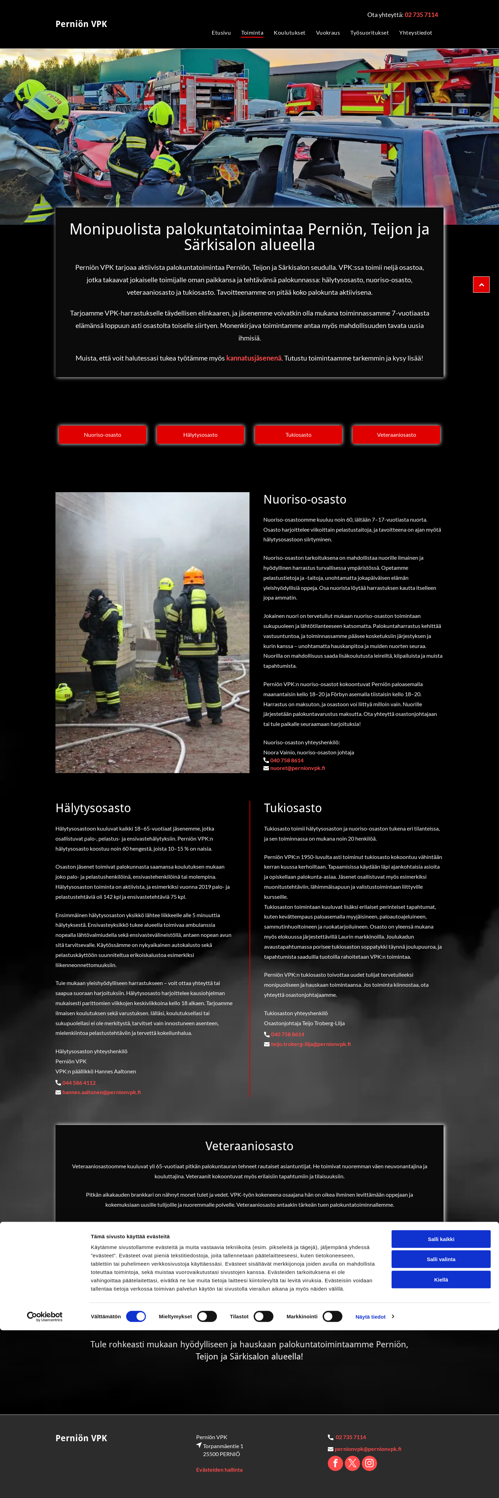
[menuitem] (216, 32)
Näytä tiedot (371, 1484)
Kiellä (441, 1448)
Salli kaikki (441, 1407)
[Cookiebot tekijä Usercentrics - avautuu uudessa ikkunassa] (45, 1484)
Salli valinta (441, 1427)
